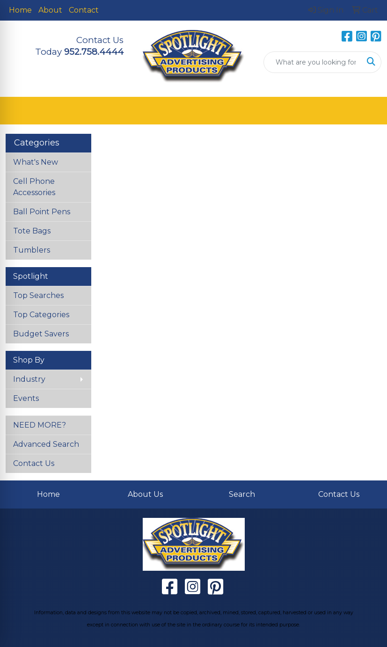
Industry (29, 379)
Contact (84, 10)
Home (20, 10)
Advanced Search (46, 444)
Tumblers (31, 250)
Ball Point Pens (41, 211)
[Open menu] (368, 111)
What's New (35, 162)
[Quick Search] (312, 62)
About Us (145, 494)
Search (242, 494)
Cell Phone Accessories (34, 187)
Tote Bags (32, 230)
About (50, 10)
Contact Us (33, 463)
